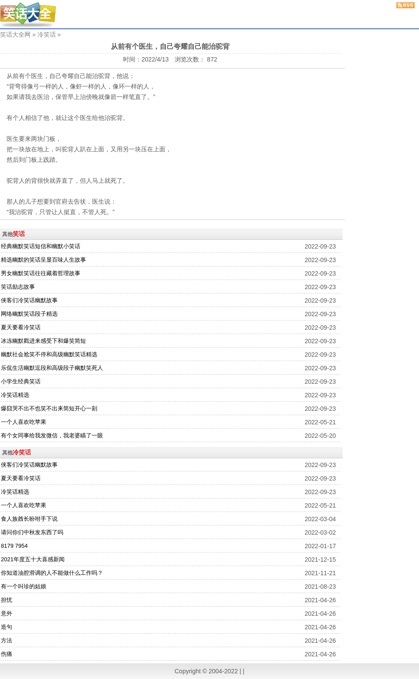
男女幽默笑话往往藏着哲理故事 (40, 273)
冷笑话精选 (15, 395)
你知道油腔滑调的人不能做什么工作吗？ (52, 573)
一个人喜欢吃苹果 (23, 422)
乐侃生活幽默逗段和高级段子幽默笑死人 (52, 368)
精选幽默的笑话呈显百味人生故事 (43, 259)
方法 (6, 640)
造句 (6, 627)
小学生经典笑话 (21, 381)
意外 (6, 613)
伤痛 (6, 654)
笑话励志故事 (18, 286)
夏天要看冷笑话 (21, 327)
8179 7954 (14, 546)
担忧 (6, 600)
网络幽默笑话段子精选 (29, 313)
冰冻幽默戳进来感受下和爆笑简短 (43, 341)
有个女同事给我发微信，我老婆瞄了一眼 (52, 435)
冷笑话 (47, 34)
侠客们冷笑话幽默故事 (29, 300)
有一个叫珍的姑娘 (23, 586)
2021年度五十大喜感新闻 (33, 559)
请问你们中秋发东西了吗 (32, 532)
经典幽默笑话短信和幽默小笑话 (40, 246)
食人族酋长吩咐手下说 (29, 518)
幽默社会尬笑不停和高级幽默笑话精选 (49, 354)
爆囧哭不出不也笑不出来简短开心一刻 (49, 408)
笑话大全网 (15, 34)
